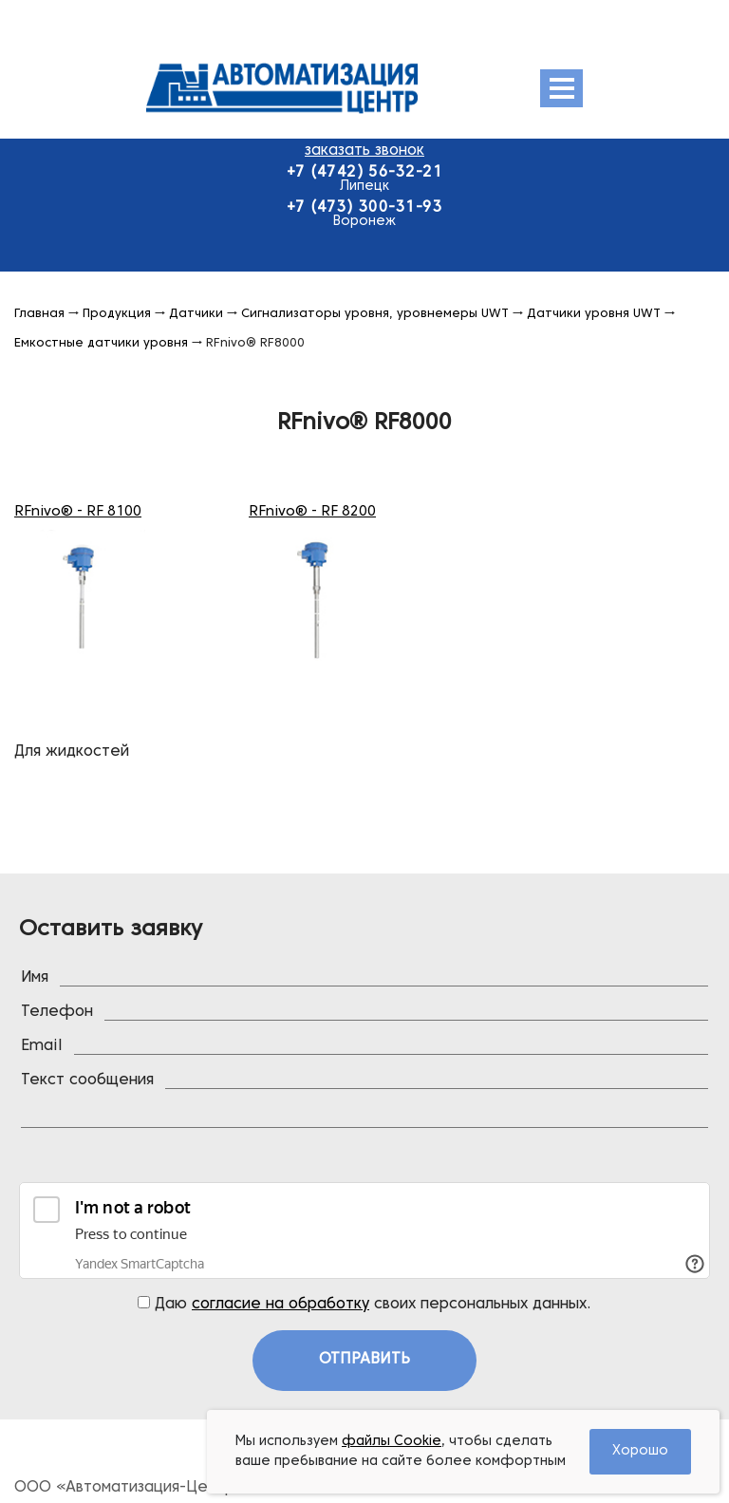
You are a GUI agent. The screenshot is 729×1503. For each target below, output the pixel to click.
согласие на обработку (280, 1304)
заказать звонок (364, 151)
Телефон (57, 1012)
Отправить (364, 1359)
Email (42, 1046)
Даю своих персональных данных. (364, 1303)
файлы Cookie (391, 1442)
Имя (34, 978)
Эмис (329, 88)
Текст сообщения (87, 1080)
